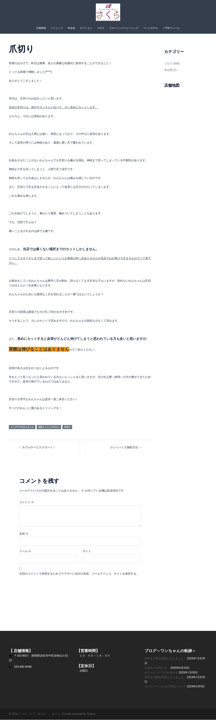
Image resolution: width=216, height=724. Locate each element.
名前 (23, 537)
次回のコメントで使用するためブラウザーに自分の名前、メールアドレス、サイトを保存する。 (79, 577)
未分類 (168, 74)
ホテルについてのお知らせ (161, 676)
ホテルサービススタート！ (38, 451)
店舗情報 (41, 28)
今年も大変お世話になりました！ (165, 662)
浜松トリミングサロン (48, 431)
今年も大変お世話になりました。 (165, 681)
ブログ (100, 28)
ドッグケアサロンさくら (22, 431)
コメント (26, 506)
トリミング (57, 28)
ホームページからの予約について (165, 690)
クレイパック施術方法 (124, 451)
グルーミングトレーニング (123, 28)
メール (25, 555)
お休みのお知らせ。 (157, 672)
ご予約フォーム (171, 28)
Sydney (91, 718)
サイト (87, 555)
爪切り (67, 431)
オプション (86, 28)
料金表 (71, 28)
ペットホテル (150, 28)
